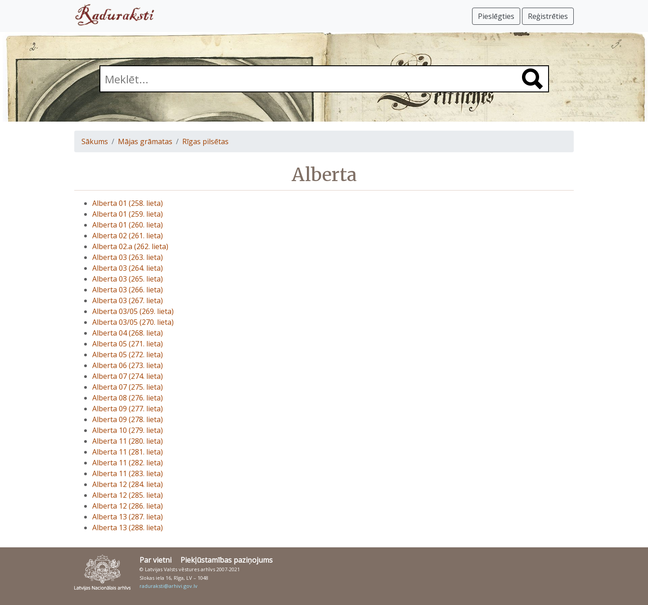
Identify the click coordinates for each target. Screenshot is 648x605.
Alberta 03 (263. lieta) (127, 257)
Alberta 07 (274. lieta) (127, 376)
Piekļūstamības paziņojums (226, 560)
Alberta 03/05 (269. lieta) (133, 311)
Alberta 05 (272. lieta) (127, 354)
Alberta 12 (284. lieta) (127, 484)
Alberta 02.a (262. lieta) (130, 246)
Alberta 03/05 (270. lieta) (133, 322)
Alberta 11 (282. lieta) (127, 463)
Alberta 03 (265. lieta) (127, 279)
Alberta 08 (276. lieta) (127, 398)
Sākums (94, 141)
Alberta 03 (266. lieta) (127, 290)
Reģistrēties (548, 16)
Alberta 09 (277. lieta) (127, 409)
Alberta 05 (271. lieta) (127, 344)
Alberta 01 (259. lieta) (127, 214)
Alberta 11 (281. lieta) (127, 452)
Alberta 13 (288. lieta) (127, 527)
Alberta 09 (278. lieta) (127, 419)
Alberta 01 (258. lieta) (127, 203)
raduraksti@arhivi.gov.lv (169, 585)
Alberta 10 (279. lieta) (127, 430)
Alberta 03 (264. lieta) (127, 268)
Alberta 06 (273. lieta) (127, 365)
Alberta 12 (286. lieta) (127, 506)
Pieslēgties (496, 16)
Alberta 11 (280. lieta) (127, 441)
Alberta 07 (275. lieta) (127, 387)
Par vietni (155, 560)
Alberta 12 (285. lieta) (127, 495)
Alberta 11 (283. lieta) (127, 473)
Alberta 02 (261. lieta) (127, 236)
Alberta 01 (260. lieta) (127, 225)
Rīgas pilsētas (205, 141)
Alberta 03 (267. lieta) (127, 300)
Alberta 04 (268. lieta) (127, 333)
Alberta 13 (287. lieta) (127, 517)
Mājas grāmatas (145, 141)
